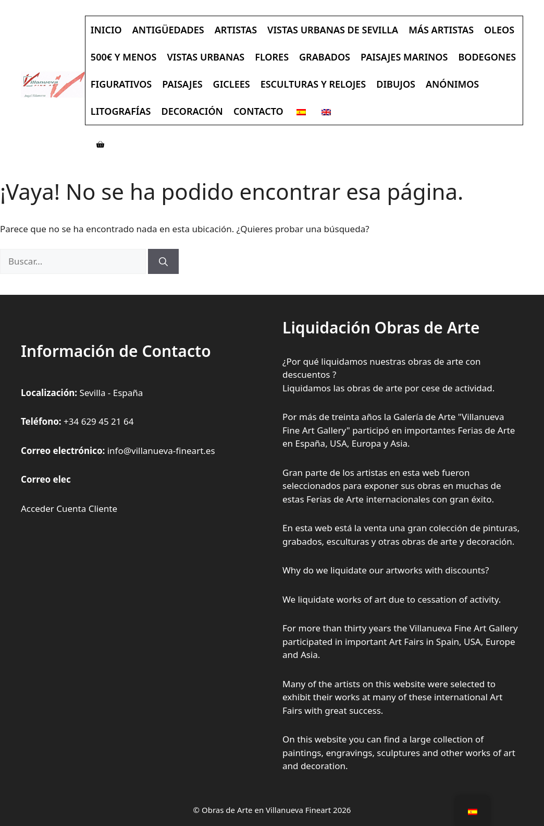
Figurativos (121, 84)
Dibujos (395, 84)
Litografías (121, 111)
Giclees (231, 84)
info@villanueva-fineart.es (161, 451)
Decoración (191, 111)
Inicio (106, 29)
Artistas (236, 29)
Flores (272, 57)
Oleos (499, 29)
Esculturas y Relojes (313, 84)
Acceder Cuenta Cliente (69, 508)
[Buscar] (163, 261)
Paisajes (182, 84)
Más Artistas (441, 29)
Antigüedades (168, 29)
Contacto (258, 111)
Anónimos (452, 84)
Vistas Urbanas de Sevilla (332, 29)
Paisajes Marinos (404, 57)
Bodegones (487, 57)
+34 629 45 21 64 (98, 421)
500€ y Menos (124, 57)
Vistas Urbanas (205, 57)
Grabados (324, 57)
